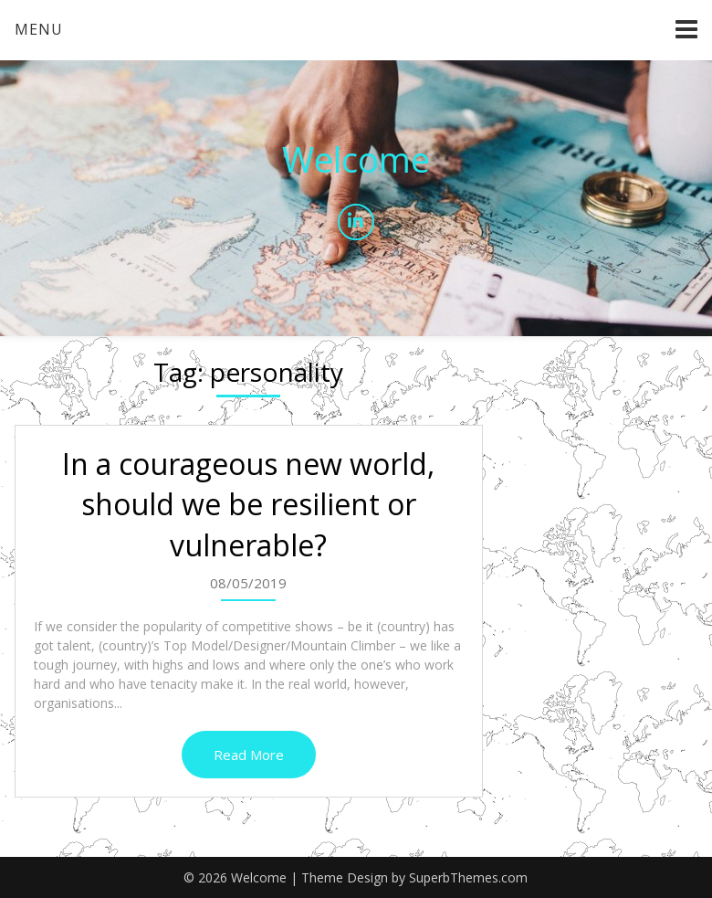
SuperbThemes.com (468, 877)
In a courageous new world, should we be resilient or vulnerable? (248, 504)
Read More (249, 754)
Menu (39, 29)
